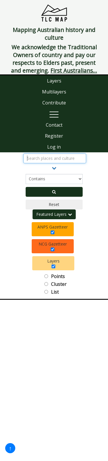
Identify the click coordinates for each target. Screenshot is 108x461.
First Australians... (73, 70)
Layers (54, 81)
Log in (54, 147)
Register (54, 136)
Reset (54, 204)
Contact (54, 125)
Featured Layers (54, 214)
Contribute (54, 103)
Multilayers (54, 92)
